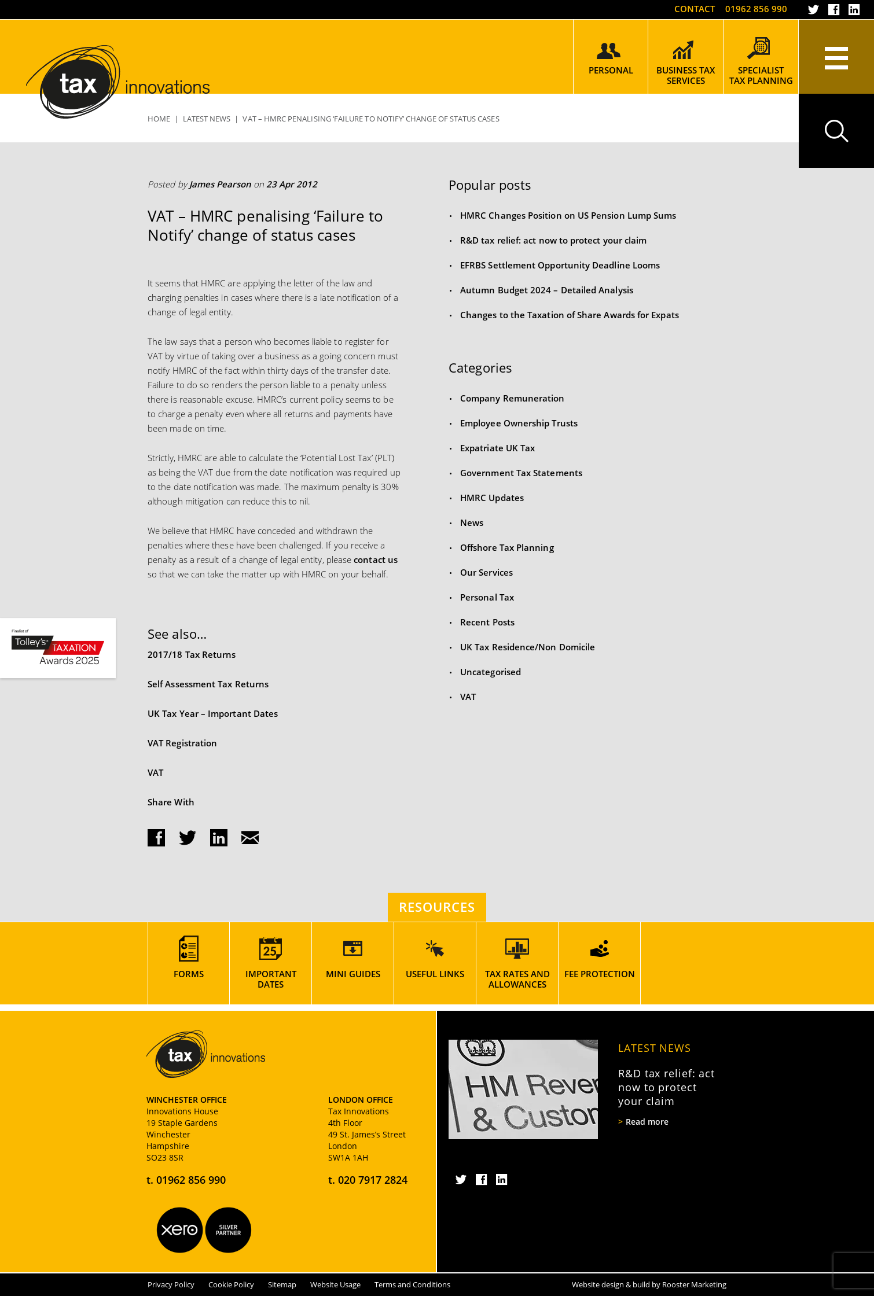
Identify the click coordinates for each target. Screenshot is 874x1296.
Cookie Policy (231, 1284)
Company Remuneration (512, 398)
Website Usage (335, 1284)
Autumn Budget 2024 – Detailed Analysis (546, 290)
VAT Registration (182, 743)
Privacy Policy (171, 1284)
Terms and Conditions (412, 1284)
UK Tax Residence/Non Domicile (527, 647)
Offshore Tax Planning (507, 547)
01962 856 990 (756, 8)
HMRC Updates (492, 497)
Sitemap (282, 1284)
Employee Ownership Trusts (519, 423)
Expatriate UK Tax (497, 448)
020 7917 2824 (372, 1180)
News (471, 522)
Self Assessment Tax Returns (208, 684)
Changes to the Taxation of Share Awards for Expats (569, 315)
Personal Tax (487, 597)
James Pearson (220, 184)
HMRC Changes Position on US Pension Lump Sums (568, 215)
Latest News (654, 1048)
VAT (155, 772)
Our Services (486, 572)
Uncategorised (490, 672)
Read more (647, 1122)
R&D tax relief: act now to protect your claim (553, 240)
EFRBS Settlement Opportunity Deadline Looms (560, 265)
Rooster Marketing (694, 1284)
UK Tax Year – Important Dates (213, 713)
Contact (694, 8)
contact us (376, 559)
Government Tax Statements (521, 472)
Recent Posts (487, 622)
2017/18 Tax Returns (192, 654)
